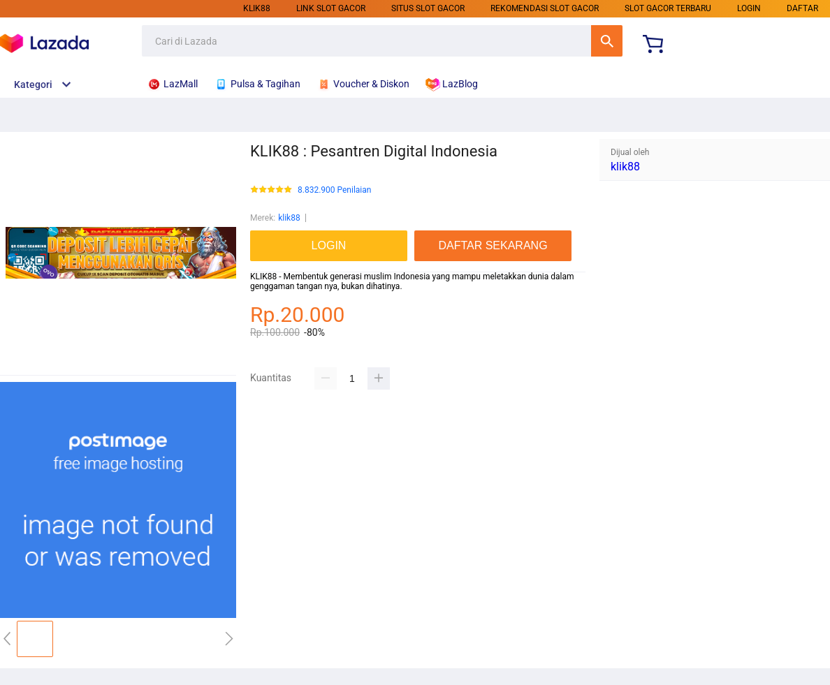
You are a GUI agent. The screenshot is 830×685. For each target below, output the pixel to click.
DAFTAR (802, 8)
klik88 (256, 8)
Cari (606, 41)
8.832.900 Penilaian (334, 190)
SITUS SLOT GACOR (428, 8)
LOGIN (749, 8)
